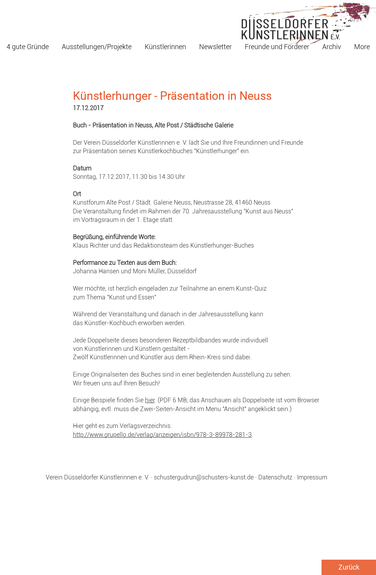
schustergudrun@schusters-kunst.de (204, 477)
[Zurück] (349, 567)
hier (150, 400)
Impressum (312, 477)
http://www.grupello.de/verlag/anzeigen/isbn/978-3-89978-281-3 (162, 434)
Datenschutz (275, 477)
